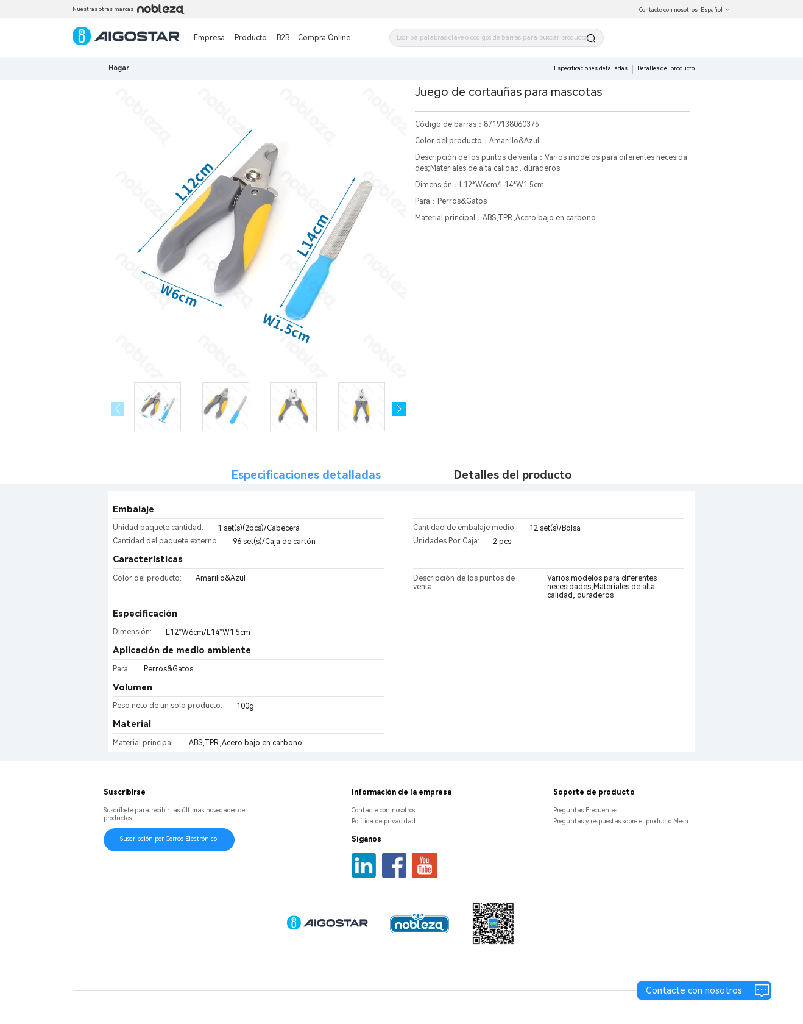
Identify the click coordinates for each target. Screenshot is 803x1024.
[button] (399, 409)
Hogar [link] (118, 68)
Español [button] (715, 10)
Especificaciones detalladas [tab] (306, 474)
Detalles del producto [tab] (512, 474)
